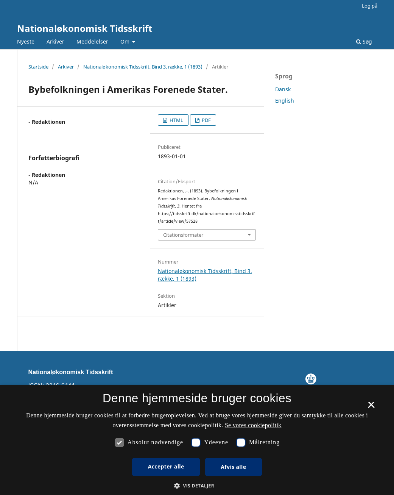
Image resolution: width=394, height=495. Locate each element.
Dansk (283, 89)
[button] (197, 486)
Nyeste (25, 41)
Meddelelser (92, 41)
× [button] (371, 407)
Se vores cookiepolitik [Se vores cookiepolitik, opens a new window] (253, 425)
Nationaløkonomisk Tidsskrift (84, 28)
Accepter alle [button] (166, 466)
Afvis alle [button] (233, 466)
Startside (38, 66)
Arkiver (55, 41)
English (284, 100)
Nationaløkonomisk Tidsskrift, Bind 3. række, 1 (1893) (142, 66)
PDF (206, 120)
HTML (175, 120)
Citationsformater (183, 234)
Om (125, 41)
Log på (369, 5)
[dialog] (197, 440)
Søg (364, 41)
